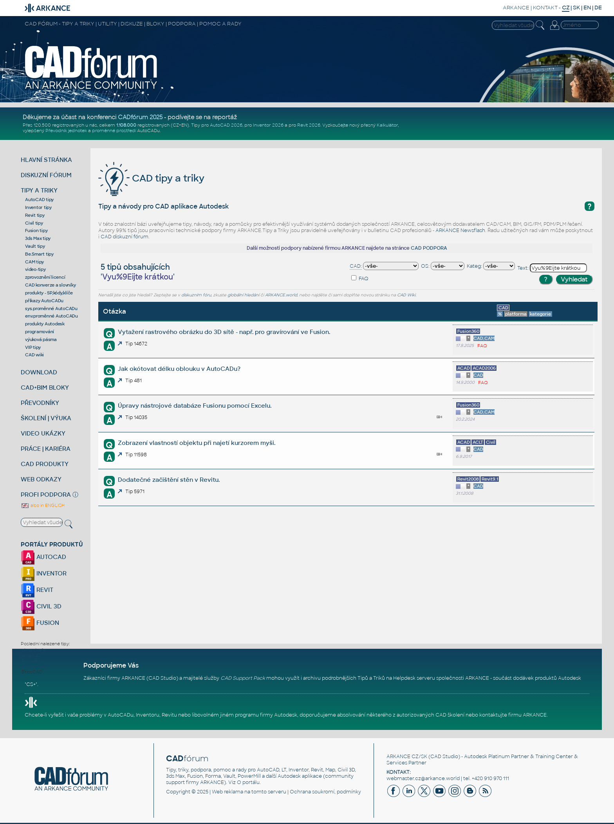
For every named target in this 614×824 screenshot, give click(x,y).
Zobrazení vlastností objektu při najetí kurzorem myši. (196, 442)
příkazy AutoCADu (44, 300)
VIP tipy (33, 347)
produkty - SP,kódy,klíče (49, 293)
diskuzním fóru (196, 295)
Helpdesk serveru (414, 678)
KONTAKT (545, 7)
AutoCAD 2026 (226, 125)
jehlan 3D (31, 655)
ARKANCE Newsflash (460, 230)
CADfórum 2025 (140, 117)
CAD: (356, 266)
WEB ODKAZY (41, 479)
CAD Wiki (406, 295)
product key (35, 666)
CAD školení (449, 715)
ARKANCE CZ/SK (406, 756)
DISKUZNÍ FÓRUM (46, 175)
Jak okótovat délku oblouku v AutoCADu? (179, 368)
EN (587, 7)
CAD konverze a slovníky (50, 285)
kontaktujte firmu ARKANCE (513, 715)
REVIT (37, 589)
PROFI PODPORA (46, 494)
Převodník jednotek (66, 130)
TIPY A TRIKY (39, 190)
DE (598, 7)
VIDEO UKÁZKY (43, 433)
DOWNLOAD (39, 372)
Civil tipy (34, 223)
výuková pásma (41, 339)
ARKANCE (516, 7)
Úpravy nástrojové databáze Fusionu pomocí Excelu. (194, 405)
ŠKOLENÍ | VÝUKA (46, 418)
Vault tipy (35, 246)
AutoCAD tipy (39, 199)
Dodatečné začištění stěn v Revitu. (169, 479)
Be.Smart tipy (39, 254)
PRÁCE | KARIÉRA (45, 448)
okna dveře (34, 650)
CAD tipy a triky (151, 178)
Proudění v (33, 661)
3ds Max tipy (38, 238)
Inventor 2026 (268, 125)
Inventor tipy (38, 207)
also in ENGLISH (43, 505)
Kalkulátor (387, 125)
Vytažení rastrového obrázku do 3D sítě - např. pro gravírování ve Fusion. (224, 332)
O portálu (248, 782)
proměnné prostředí (114, 130)
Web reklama (227, 792)
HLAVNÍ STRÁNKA (46, 159)
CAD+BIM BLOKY (45, 387)
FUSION (40, 622)
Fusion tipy (36, 230)
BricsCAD (32, 672)
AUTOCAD (43, 557)
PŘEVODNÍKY (40, 403)
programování (39, 331)
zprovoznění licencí (45, 277)
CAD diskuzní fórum (124, 237)
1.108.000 (126, 125)
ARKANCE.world (281, 295)
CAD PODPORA (429, 248)
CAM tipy (34, 262)
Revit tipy (35, 215)
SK (576, 7)
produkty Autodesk (45, 324)
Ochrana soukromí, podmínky (325, 792)
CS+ (31, 684)
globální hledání (243, 295)
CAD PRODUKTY (45, 464)
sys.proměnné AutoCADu (51, 308)
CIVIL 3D (41, 606)
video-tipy (35, 269)
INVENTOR (44, 573)
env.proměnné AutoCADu (51, 316)
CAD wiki (34, 355)
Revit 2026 (308, 125)
